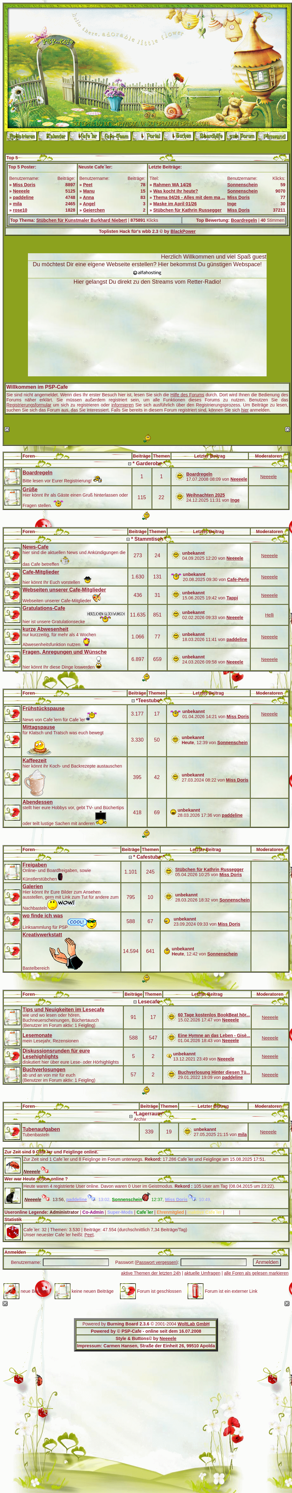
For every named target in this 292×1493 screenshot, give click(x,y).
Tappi (232, 597)
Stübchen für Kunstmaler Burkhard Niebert (81, 220)
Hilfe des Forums (187, 394)
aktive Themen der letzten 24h (151, 1273)
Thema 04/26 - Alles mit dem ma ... (189, 197)
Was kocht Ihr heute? (175, 191)
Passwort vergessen (156, 1262)
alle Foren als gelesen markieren (256, 1273)
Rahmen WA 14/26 (172, 184)
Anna (88, 197)
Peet (88, 184)
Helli (269, 615)
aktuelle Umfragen (202, 1273)
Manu (89, 191)
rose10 (20, 210)
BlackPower (183, 231)
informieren (122, 404)
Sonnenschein (242, 184)
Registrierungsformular (28, 404)
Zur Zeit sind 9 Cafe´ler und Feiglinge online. (51, 1151)
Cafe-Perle (238, 579)
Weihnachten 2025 (205, 495)
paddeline (23, 197)
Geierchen (94, 210)
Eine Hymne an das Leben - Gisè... (214, 1035)
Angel (89, 203)
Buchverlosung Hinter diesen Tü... (214, 1072)
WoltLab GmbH (193, 1323)
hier (245, 410)
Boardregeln (244, 220)
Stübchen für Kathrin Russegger (187, 210)
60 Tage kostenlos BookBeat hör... (214, 1014)
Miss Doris (24, 184)
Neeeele (21, 191)
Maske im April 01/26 (175, 203)
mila (17, 203)
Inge (231, 203)
